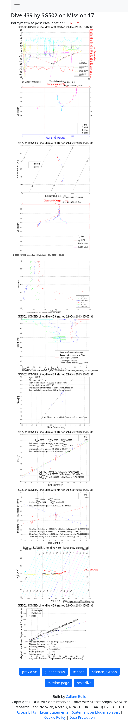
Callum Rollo (76, 696)
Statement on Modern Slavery (96, 712)
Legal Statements (54, 712)
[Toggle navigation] (17, 6)
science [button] (78, 671)
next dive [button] (84, 682)
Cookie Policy (55, 717)
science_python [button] (104, 671)
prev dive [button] (29, 671)
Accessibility (27, 712)
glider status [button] (55, 671)
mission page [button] (58, 682)
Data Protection (82, 717)
